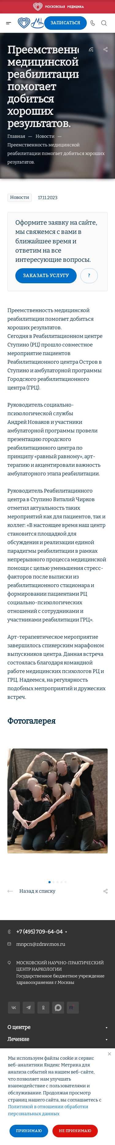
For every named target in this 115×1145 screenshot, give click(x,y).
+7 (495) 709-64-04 (39, 932)
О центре (18, 1027)
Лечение (18, 1039)
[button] (49, 882)
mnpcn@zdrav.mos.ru (40, 944)
